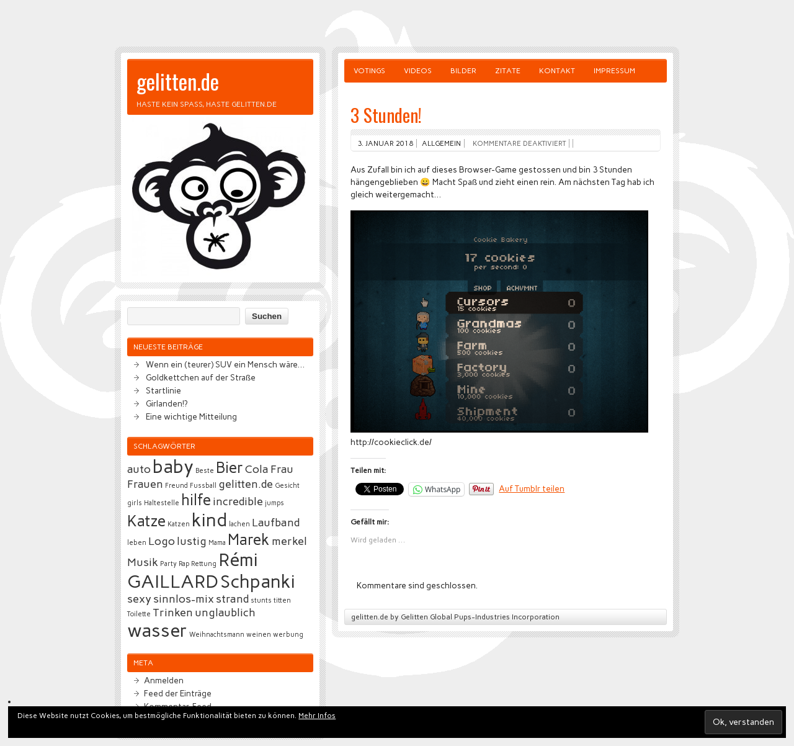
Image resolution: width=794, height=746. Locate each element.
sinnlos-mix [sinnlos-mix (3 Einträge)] (183, 599)
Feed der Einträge (178, 693)
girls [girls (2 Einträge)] (134, 503)
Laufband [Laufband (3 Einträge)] (276, 522)
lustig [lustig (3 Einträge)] (192, 541)
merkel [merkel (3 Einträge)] (289, 541)
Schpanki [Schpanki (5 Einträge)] (257, 581)
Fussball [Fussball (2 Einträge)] (203, 486)
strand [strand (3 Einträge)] (232, 599)
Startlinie (163, 390)
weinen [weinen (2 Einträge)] (258, 635)
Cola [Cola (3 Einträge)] (257, 469)
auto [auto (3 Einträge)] (139, 469)
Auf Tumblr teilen (531, 488)
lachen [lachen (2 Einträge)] (239, 524)
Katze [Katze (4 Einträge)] (146, 521)
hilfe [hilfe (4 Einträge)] (196, 500)
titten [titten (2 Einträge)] (282, 600)
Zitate (507, 70)
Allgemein (441, 143)
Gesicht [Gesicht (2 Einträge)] (287, 486)
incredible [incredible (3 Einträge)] (238, 501)
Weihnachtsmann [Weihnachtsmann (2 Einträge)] (216, 635)
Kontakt (557, 70)
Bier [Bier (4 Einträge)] (229, 468)
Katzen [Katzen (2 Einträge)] (178, 524)
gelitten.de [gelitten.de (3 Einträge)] (245, 484)
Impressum (614, 70)
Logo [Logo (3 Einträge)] (161, 541)
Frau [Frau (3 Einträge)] (281, 469)
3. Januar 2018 (385, 143)
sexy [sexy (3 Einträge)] (139, 599)
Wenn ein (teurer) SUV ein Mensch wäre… (225, 364)
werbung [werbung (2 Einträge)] (288, 635)
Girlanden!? (166, 403)
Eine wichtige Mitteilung (191, 416)
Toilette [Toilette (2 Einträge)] (139, 614)
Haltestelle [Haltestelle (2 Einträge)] (161, 503)
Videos (418, 70)
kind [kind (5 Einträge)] (209, 520)
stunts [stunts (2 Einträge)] (261, 600)
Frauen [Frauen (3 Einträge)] (145, 484)
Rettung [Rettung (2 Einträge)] (203, 564)
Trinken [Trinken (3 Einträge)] (173, 612)
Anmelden (164, 680)
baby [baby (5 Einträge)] (173, 466)
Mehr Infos (317, 715)
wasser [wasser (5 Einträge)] (157, 630)
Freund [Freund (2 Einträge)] (176, 486)
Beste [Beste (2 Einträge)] (204, 471)
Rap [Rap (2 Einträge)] (184, 564)
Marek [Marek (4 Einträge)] (249, 540)
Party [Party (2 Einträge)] (168, 564)
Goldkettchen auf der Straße (201, 377)
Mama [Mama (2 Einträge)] (217, 543)
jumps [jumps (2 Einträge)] (274, 503)
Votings (369, 70)
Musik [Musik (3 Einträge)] (142, 562)
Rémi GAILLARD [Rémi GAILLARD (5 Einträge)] (192, 570)
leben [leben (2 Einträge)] (136, 543)
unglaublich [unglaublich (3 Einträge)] (225, 612)
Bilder (463, 70)
